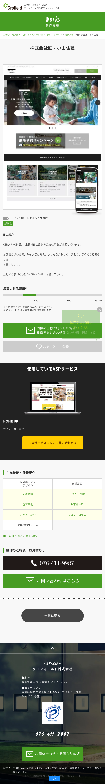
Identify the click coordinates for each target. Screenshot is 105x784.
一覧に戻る (52, 615)
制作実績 (69, 34)
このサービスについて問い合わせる (52, 442)
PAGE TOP (52, 648)
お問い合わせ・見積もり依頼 (57, 753)
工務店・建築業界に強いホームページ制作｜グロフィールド (32, 34)
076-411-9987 (57, 563)
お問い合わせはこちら (58, 581)
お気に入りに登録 (56, 346)
